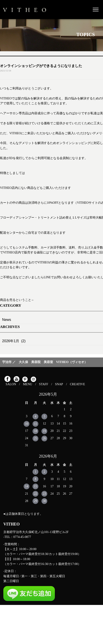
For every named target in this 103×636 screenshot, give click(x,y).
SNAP (59, 384)
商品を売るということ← (17, 300)
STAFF (43, 384)
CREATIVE (77, 384)
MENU (27, 384)
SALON (11, 384)
